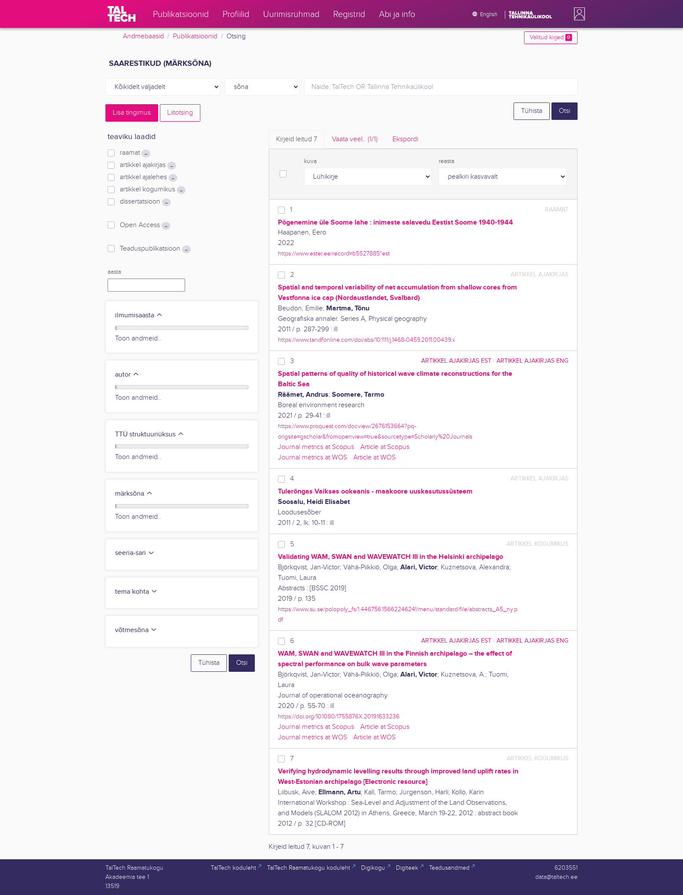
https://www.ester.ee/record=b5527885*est (334, 253)
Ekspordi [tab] (405, 139)
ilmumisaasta (139, 315)
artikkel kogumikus (153, 189)
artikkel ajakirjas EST (456, 360)
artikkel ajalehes (148, 177)
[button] (577, 14)
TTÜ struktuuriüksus (149, 434)
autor (127, 375)
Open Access (145, 225)
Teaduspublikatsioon (155, 249)
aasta (114, 272)
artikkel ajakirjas (148, 165)
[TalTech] (121, 14)
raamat (135, 153)
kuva (310, 161)
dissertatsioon (145, 201)
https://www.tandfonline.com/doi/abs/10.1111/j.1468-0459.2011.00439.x (366, 340)
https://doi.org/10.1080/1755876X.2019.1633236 (338, 716)
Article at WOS (374, 457)
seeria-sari (135, 553)
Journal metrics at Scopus (316, 447)
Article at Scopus (384, 447)
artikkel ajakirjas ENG (532, 360)
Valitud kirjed (551, 37)
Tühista (531, 111)
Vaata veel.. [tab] (355, 139)
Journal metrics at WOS (312, 457)
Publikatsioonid (195, 36)
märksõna (134, 494)
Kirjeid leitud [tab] (296, 139)
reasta (446, 161)
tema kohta (136, 592)
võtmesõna (136, 630)
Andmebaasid (143, 36)
